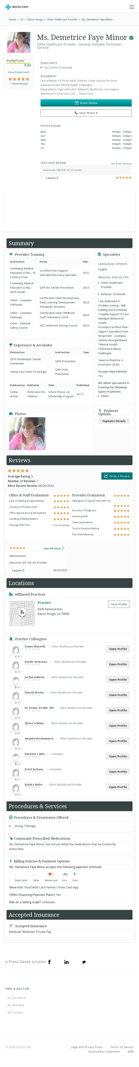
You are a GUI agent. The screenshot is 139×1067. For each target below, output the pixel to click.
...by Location (14, 1012)
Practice (44, 603)
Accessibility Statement (104, 1052)
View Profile (119, 604)
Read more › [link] (86, 94)
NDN (131, 1052)
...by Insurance (15, 998)
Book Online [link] (86, 103)
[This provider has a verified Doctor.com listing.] (131, 37)
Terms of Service (122, 1047)
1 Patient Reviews (19, 83)
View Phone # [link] (86, 113)
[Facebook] (49, 962)
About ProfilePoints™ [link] (19, 72)
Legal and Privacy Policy (87, 1047)
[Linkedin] (66, 962)
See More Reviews (121, 164)
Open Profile (118, 649)
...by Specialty (14, 1005)
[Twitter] (84, 962)
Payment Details (114, 421)
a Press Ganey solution (25, 961)
